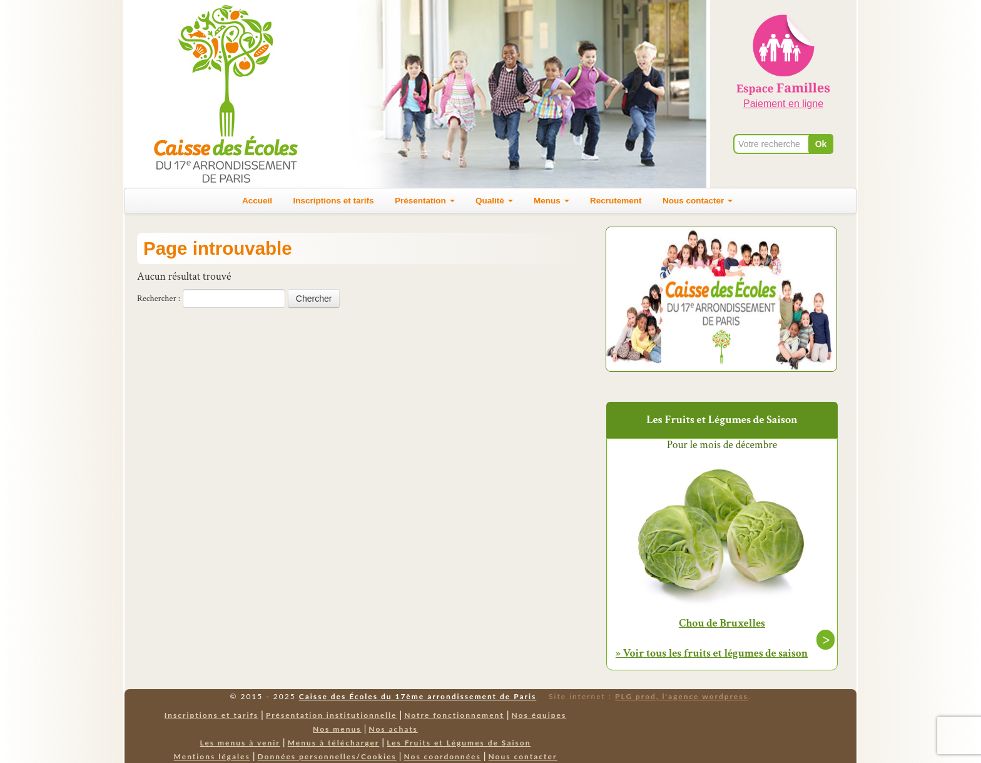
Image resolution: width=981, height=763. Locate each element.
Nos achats (393, 729)
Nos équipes (539, 715)
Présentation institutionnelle (331, 715)
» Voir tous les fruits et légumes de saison (712, 653)
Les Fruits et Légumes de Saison (459, 742)
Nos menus (337, 729)
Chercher (314, 299)
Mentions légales (212, 756)
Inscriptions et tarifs (333, 200)
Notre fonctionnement (454, 715)
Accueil (257, 200)
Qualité (494, 200)
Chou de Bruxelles (722, 623)
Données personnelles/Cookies (327, 756)
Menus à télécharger (334, 742)
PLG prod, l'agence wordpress (681, 696)
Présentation (425, 200)
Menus (551, 200)
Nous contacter (698, 200)
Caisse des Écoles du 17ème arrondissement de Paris (417, 696)
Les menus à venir (240, 742)
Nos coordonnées (442, 756)
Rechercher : (158, 298)
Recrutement (616, 200)
